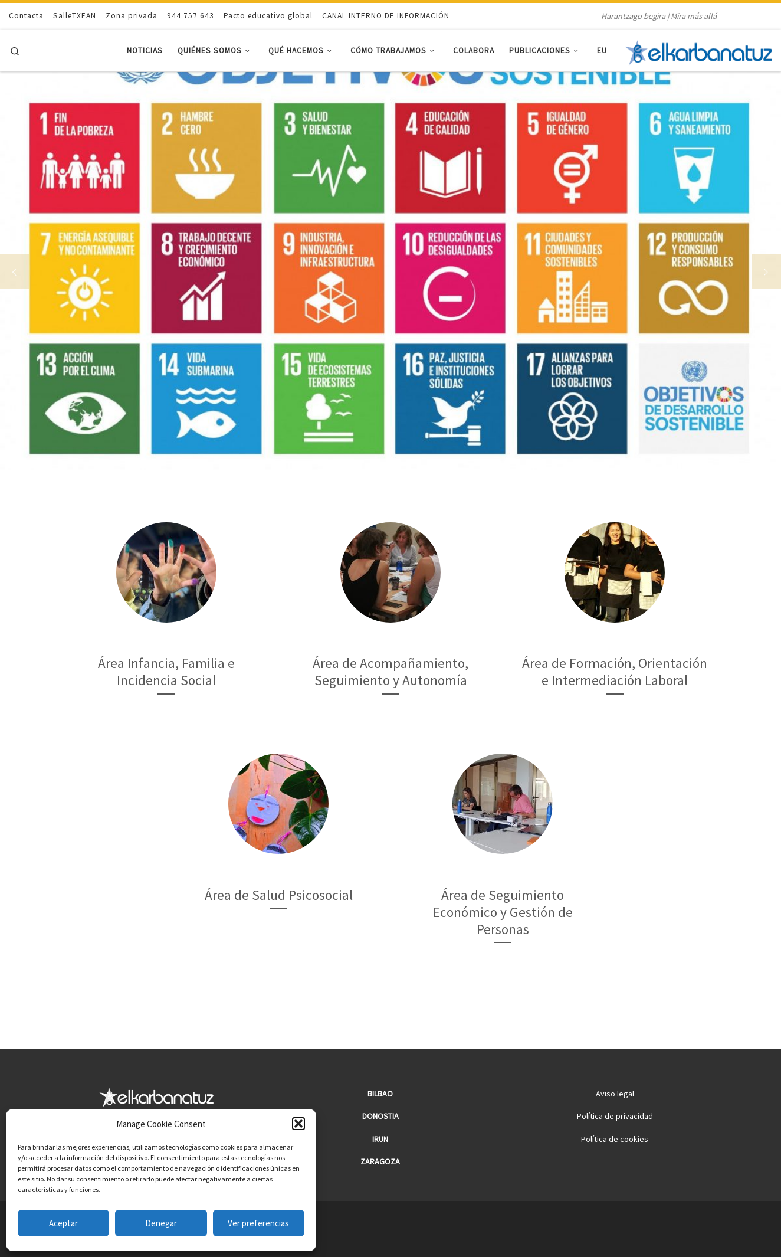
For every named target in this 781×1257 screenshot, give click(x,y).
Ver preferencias (258, 1223)
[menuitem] (602, 51)
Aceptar (63, 1223)
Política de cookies (614, 1139)
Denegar (161, 1223)
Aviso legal (615, 1093)
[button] (298, 1124)
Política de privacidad (615, 1116)
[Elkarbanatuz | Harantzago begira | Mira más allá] (698, 50)
